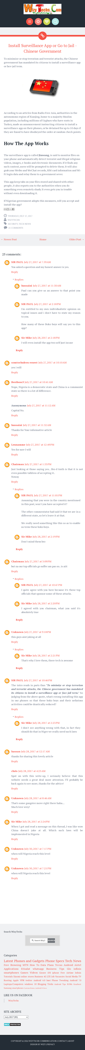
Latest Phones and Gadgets (24, 961)
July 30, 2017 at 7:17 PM (37, 848)
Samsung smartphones (13, 988)
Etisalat (25, 968)
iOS (49, 972)
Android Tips (60, 984)
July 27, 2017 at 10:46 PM (38, 680)
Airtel (77, 965)
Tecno (58, 965)
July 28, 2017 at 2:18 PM (46, 337)
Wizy (43, 1044)
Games (24, 972)
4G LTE (47, 976)
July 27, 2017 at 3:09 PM (38, 561)
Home (43, 239)
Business (39, 976)
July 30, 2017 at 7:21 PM (37, 868)
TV (80, 976)
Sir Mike (26, 337)
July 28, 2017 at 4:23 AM (31, 771)
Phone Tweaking (60, 980)
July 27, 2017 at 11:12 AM (41, 405)
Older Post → (76, 239)
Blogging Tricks (45, 984)
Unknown (17, 632)
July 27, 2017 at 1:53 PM (38, 464)
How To (34, 965)
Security (13, 223)
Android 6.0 (39, 980)
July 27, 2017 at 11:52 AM (37, 425)
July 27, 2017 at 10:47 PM (48, 585)
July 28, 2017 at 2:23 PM (46, 722)
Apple (16, 980)
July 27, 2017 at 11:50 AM (47, 285)
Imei (48, 980)
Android (68, 965)
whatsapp (38, 968)
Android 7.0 (75, 980)
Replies (19, 279)
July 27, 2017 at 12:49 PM (40, 444)
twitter (29, 980)
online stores (27, 976)
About (71, 1041)
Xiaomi (16, 976)
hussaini (26, 285)
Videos (34, 972)
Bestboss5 (17, 382)
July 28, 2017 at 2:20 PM (46, 603)
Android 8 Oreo (41, 988)
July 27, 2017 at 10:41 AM (39, 382)
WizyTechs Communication (42, 1041)
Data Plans (47, 965)
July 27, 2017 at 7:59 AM (37, 262)
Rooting (8, 980)
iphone (55, 972)
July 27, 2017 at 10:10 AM (52, 362)
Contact (62, 1041)
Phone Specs (54, 961)
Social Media (72, 976)
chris (14, 771)
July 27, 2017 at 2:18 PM (47, 304)
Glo (69, 968)
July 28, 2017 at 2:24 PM (36, 821)
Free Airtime (67, 972)
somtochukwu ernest (24, 362)
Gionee (42, 972)
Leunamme (18, 444)
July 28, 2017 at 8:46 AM (37, 798)
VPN (22, 980)
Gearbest (77, 984)
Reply (14, 272)
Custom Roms (29, 988)
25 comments (15, 227)
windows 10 (30, 984)
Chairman (17, 464)
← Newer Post (9, 239)
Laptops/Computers (13, 984)
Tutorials (8, 976)
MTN (25, 965)
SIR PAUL (17, 262)
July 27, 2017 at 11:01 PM (48, 495)
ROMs (69, 984)
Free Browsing (12, 965)
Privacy (51, 1044)
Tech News (25, 223)
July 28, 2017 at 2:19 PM (46, 536)
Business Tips (55, 968)
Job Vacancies (58, 976)
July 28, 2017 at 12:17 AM (35, 751)
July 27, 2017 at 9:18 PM (37, 632)
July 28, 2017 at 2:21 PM (46, 655)
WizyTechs (14, 219)
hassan (15, 751)
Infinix (78, 972)
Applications (11, 968)
